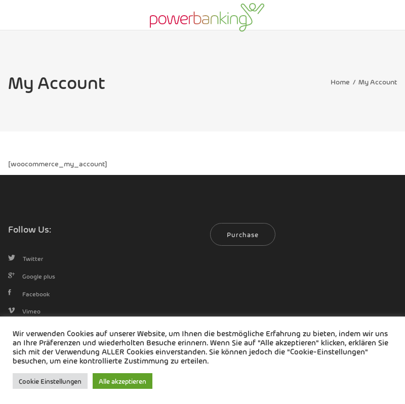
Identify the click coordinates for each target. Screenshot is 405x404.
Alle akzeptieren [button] (122, 381)
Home (340, 81)
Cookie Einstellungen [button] (50, 381)
